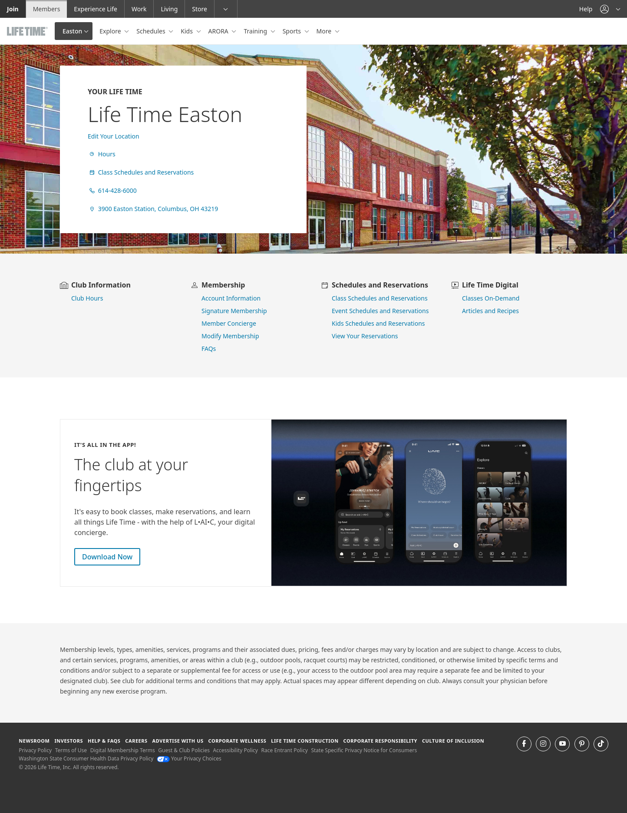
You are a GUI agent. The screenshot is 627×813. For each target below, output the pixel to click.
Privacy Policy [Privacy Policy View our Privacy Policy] (35, 750)
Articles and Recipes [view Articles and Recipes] (490, 311)
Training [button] (256, 31)
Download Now (107, 557)
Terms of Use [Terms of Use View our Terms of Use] (71, 750)
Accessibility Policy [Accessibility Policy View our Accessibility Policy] (235, 750)
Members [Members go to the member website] (46, 9)
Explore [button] (110, 31)
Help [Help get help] (586, 9)
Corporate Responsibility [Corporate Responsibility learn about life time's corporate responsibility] (380, 740)
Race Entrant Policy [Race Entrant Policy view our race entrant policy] (284, 750)
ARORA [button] (219, 31)
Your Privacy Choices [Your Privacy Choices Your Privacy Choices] (189, 758)
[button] (610, 9)
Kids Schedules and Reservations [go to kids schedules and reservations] (378, 323)
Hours (102, 154)
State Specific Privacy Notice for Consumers (364, 750)
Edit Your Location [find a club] (113, 136)
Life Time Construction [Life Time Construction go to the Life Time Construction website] (304, 740)
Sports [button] (293, 31)
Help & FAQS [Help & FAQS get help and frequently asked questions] (104, 740)
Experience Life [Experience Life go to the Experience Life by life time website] (95, 9)
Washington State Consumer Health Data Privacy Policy (86, 758)
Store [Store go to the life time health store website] (199, 9)
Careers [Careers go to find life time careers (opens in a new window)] (136, 740)
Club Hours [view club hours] (87, 298)
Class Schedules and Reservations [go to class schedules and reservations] (380, 298)
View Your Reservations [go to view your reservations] (365, 336)
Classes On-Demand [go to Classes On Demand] (490, 298)
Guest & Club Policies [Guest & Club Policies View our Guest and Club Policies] (184, 750)
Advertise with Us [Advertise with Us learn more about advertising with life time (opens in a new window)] (178, 740)
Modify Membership (230, 336)
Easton (72, 31)
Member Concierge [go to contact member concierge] (228, 323)
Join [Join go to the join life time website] (13, 9)
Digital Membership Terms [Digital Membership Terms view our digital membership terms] (122, 750)
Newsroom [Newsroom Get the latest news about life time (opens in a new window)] (34, 740)
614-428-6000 (112, 190)
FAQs (208, 348)
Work (139, 9)
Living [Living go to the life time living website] (169, 9)
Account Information (231, 298)
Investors (68, 740)
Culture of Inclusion (453, 740)
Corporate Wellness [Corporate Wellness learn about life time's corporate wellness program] (237, 740)
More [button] (325, 31)
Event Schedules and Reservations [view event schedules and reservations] (380, 311)
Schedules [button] (151, 31)
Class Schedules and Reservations (141, 172)
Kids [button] (187, 31)
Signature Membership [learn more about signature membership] (234, 311)
